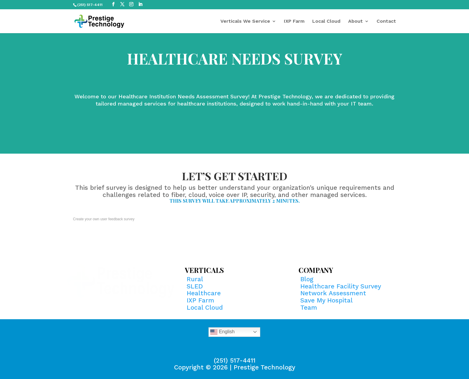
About (355, 21)
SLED (195, 286)
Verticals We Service (245, 21)
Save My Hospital (326, 300)
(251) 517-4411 (234, 360)
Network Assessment (333, 293)
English (222, 332)
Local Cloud (326, 21)
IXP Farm (294, 21)
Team (308, 307)
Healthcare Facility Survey (340, 286)
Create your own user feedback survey (103, 219)
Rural (195, 279)
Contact (386, 21)
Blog (306, 279)
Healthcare (204, 293)
